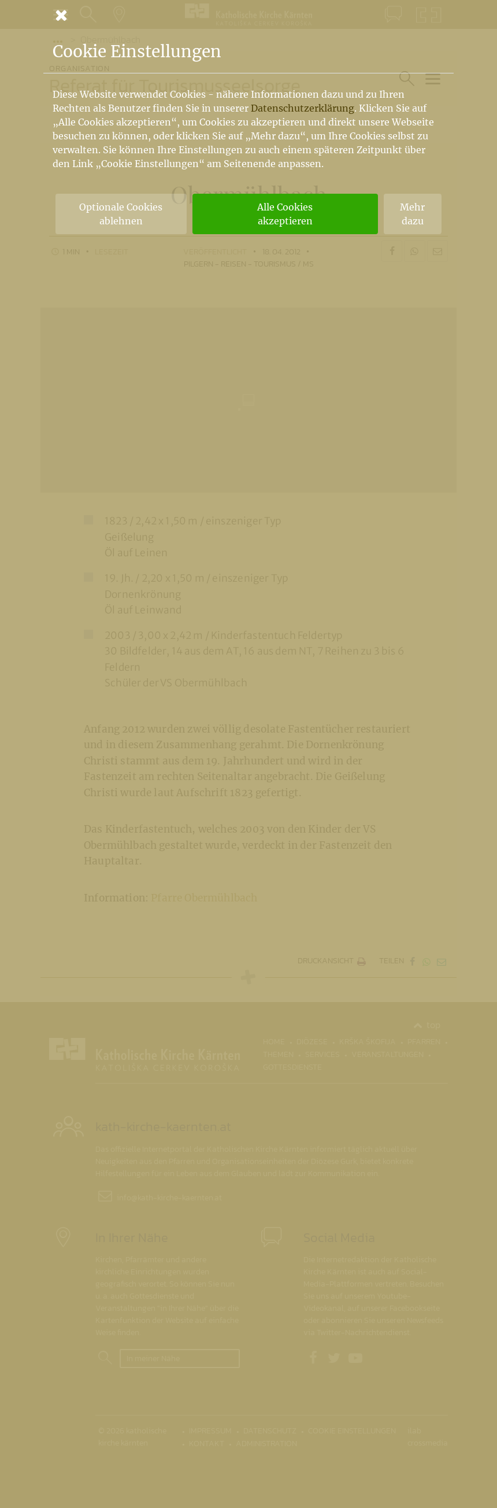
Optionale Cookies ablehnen (120, 214)
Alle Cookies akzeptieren (285, 214)
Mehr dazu (412, 214)
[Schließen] (248, 15)
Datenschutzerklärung (302, 108)
